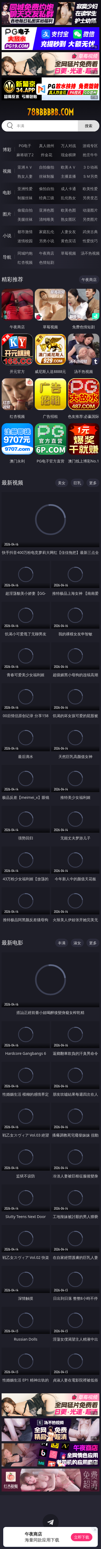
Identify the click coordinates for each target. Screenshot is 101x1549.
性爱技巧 (90, 240)
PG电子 (25, 145)
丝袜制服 (46, 176)
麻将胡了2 (25, 154)
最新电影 (12, 942)
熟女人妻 (25, 176)
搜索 (88, 125)
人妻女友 (68, 231)
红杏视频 (25, 262)
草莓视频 (68, 253)
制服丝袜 (25, 197)
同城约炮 (25, 253)
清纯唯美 (46, 219)
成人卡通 (68, 188)
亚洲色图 (46, 210)
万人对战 (68, 145)
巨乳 (77, 482)
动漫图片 (90, 210)
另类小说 (46, 240)
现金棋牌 (68, 154)
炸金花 (46, 154)
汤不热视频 (90, 253)
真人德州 (46, 145)
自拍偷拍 (46, 167)
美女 (61, 482)
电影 (7, 192)
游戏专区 (90, 145)
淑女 (77, 942)
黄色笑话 (68, 240)
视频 (7, 171)
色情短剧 (46, 262)
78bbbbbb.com (50, 112)
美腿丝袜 (25, 219)
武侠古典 (90, 231)
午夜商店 (46, 253)
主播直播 (68, 176)
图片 (7, 214)
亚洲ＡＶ (25, 167)
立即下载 (81, 1537)
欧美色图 (68, 210)
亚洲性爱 (25, 188)
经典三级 (46, 197)
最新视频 (12, 482)
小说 (7, 235)
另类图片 (90, 219)
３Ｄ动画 (90, 167)
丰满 (61, 942)
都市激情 (25, 231)
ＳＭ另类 (90, 176)
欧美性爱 (90, 188)
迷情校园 (25, 240)
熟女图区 (68, 219)
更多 (93, 482)
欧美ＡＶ (68, 167)
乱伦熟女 (68, 197)
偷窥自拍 (25, 210)
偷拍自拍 (46, 188)
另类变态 (90, 197)
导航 (7, 257)
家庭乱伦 (46, 231)
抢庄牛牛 (90, 154)
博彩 (7, 149)
